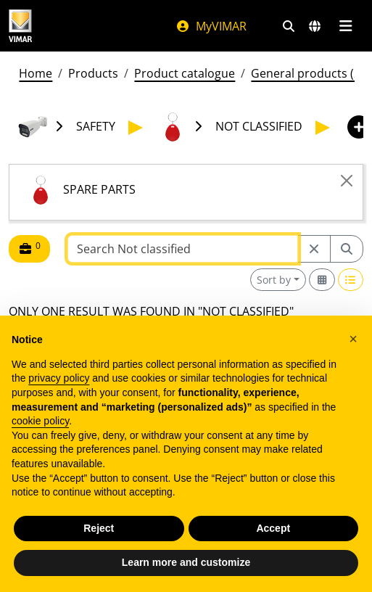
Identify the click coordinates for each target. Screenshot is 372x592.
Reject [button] (98, 528)
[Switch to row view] (351, 279)
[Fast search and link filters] (288, 26)
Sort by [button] (274, 280)
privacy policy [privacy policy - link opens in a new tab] (58, 378)
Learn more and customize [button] (186, 562)
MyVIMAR (211, 26)
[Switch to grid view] (322, 279)
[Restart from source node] (314, 249)
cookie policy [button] (40, 421)
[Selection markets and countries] (314, 26)
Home (35, 73)
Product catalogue (184, 73)
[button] (353, 338)
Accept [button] (273, 528)
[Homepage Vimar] (20, 26)
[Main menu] (345, 26)
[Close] (346, 180)
